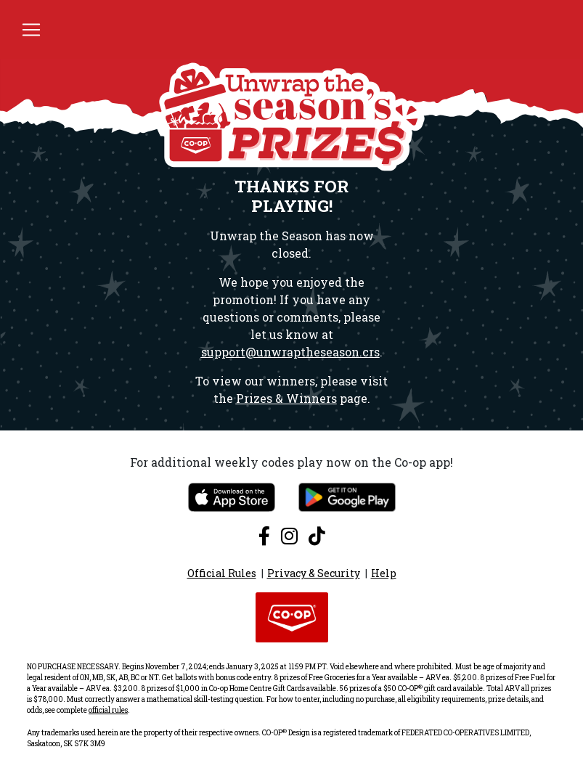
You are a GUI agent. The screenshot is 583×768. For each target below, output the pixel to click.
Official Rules (221, 573)
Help (383, 573)
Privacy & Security (313, 573)
